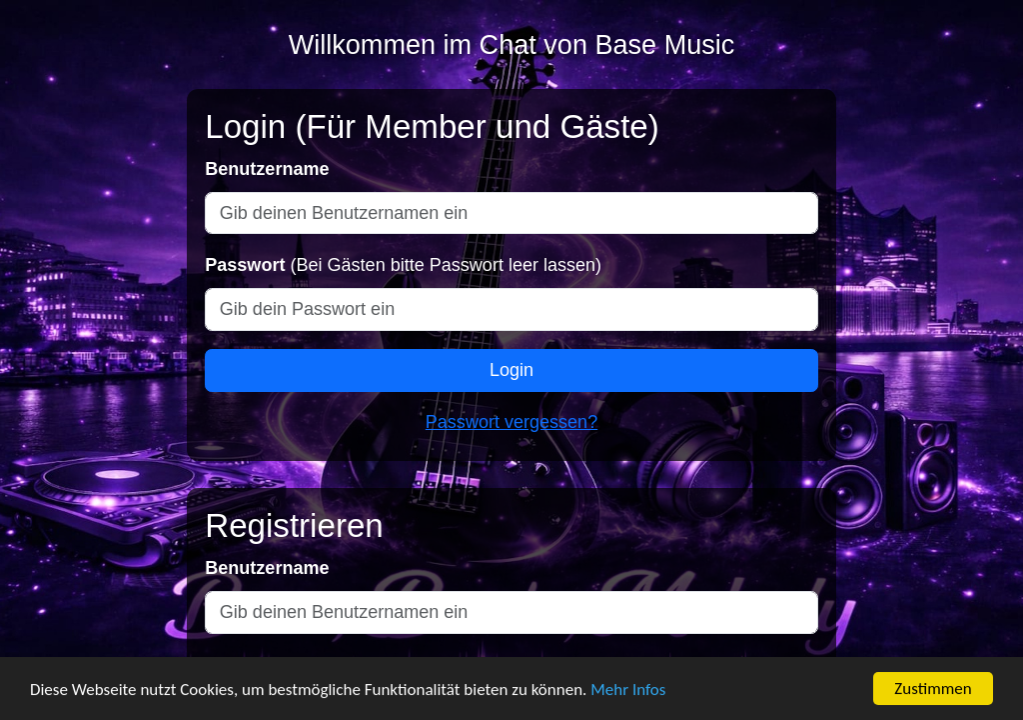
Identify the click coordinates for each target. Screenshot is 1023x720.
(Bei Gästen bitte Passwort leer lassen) (403, 265)
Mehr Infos (627, 691)
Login (511, 370)
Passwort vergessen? (511, 422)
